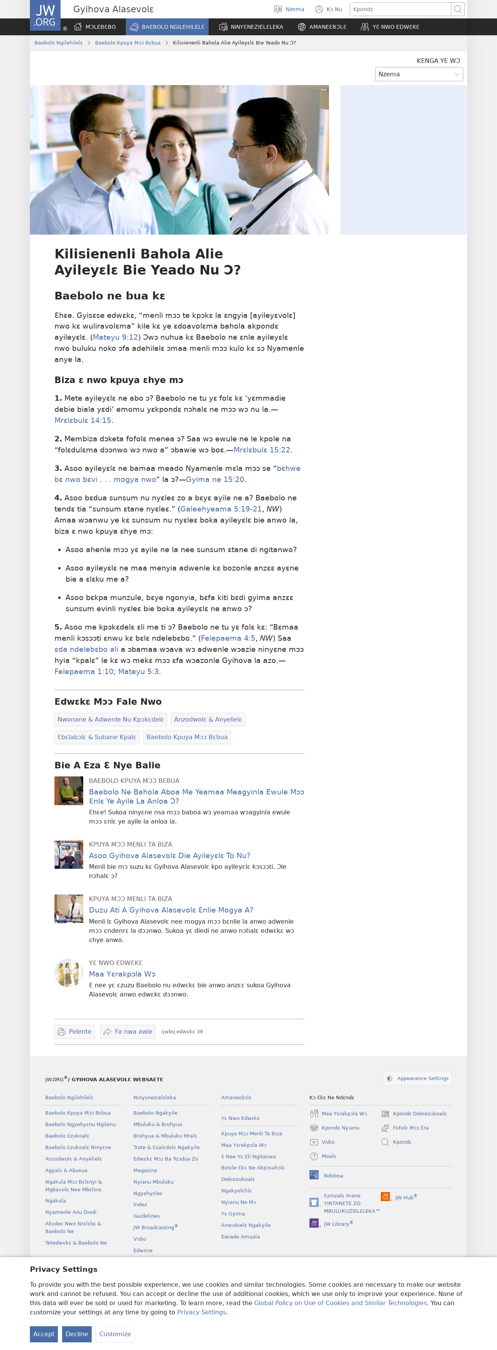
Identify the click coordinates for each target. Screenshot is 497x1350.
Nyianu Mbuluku (153, 1182)
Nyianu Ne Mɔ (238, 1202)
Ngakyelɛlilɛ (236, 1191)
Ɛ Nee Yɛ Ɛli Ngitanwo (248, 1156)
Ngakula (55, 1201)
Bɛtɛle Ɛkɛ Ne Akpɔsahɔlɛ (253, 1168)
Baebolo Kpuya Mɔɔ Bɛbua (128, 43)
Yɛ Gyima (233, 1214)
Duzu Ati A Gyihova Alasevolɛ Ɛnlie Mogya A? (171, 910)
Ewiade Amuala (240, 1237)
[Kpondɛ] (400, 9)
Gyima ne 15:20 (215, 479)
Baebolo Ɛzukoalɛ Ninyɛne (78, 1147)
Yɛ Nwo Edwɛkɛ (240, 1118)
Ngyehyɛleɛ (148, 1193)
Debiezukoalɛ (238, 1179)
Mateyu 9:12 (115, 337)
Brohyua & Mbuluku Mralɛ (165, 1136)
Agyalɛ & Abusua (66, 1170)
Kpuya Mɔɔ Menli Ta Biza (251, 1133)
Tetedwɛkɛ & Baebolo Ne (76, 1243)
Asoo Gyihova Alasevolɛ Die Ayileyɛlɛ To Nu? (169, 855)
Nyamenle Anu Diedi (71, 1212)
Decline (77, 1334)
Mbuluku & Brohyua (157, 1124)
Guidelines (146, 1216)
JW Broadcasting (155, 1227)
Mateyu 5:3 (137, 671)
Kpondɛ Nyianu (334, 1128)
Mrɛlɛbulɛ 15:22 (262, 450)
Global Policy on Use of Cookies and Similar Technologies (340, 1303)
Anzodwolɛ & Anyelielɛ (73, 1159)
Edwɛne (143, 1250)
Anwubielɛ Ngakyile (246, 1225)
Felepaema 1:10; (85, 671)
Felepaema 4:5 (228, 638)
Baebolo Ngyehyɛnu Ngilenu (80, 1124)
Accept (43, 1334)
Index (140, 1204)
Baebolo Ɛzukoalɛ (67, 1136)
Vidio (139, 1239)
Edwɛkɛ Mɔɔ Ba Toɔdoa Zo (165, 1159)
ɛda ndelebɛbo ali (86, 649)
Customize (115, 1334)
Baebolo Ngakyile (155, 1113)
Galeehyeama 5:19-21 (221, 509)
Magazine (145, 1170)
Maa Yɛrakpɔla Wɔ (122, 974)
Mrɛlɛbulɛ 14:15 (82, 420)
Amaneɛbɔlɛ (236, 1097)
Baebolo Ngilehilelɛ (59, 43)
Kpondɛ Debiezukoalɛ (414, 1113)
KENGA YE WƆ (438, 60)
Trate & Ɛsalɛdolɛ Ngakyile (166, 1147)
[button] (167, 26)
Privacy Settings (201, 1312)
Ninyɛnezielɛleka (154, 1097)
